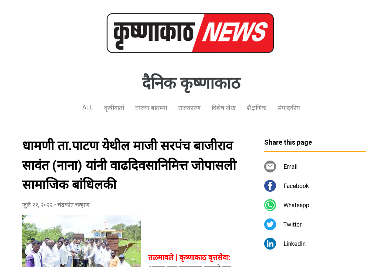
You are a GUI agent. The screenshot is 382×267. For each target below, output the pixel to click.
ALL (87, 107)
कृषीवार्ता (114, 108)
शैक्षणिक (256, 108)
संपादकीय (289, 108)
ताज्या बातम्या (151, 108)
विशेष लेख (224, 108)
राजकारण (189, 108)
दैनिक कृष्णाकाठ (191, 83)
